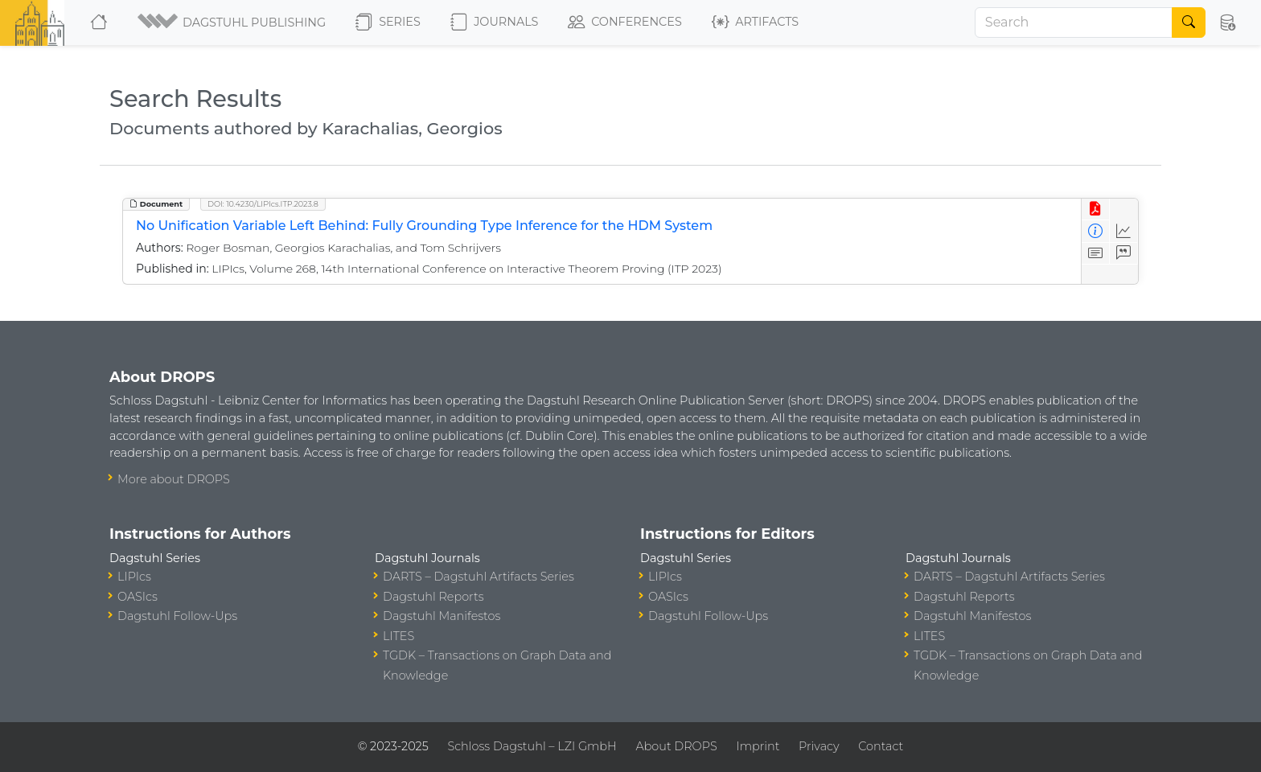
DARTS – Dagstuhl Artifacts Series (478, 576)
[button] (233, 22)
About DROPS (676, 746)
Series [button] (388, 22)
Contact (880, 746)
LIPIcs (134, 576)
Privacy (819, 746)
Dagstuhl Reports (433, 596)
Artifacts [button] (755, 22)
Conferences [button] (625, 22)
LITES (398, 636)
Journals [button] (494, 22)
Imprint (757, 746)
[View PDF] (1096, 209)
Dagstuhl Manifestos (441, 616)
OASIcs (137, 596)
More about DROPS (173, 479)
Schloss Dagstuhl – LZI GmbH (531, 746)
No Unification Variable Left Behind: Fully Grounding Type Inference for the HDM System (424, 225)
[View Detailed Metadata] (1096, 231)
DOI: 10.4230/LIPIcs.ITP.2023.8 (262, 203)
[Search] (1074, 22)
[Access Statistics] (1124, 231)
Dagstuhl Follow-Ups (177, 616)
